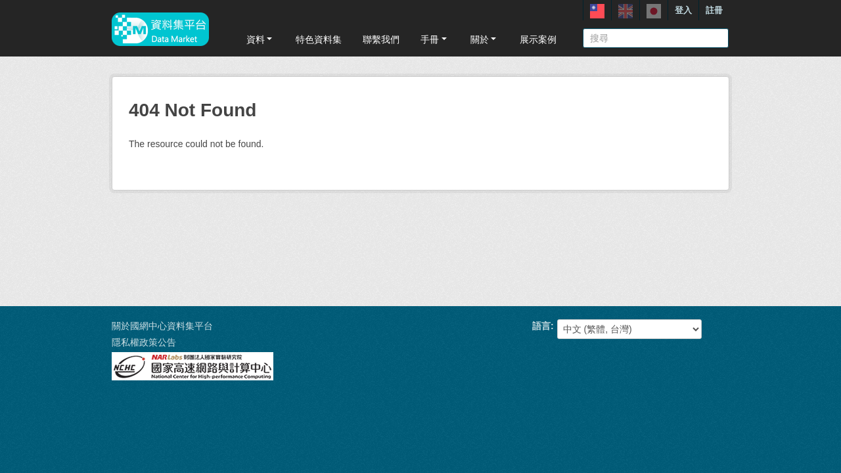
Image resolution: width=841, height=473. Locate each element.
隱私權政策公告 (144, 342)
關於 (484, 39)
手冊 (434, 39)
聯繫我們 (381, 39)
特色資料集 (319, 39)
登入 (683, 10)
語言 (541, 326)
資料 (260, 39)
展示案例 (538, 39)
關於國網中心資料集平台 (162, 326)
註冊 (714, 10)
